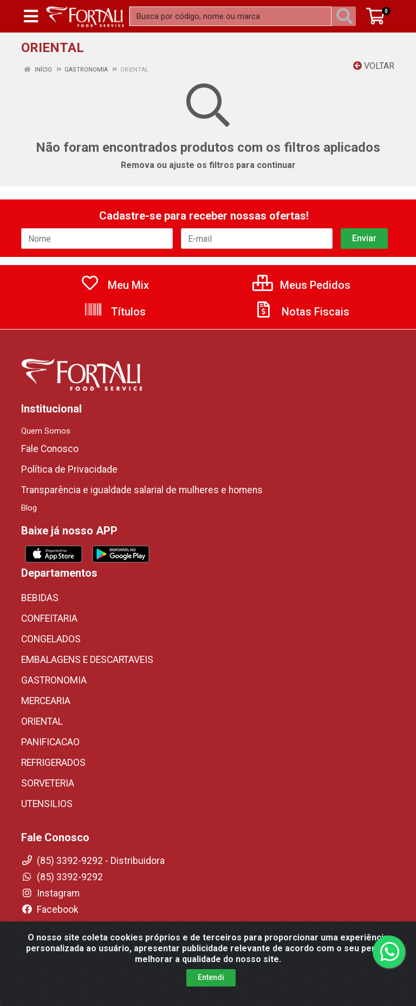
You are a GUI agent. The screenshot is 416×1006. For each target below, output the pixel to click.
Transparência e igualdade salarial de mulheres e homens (142, 490)
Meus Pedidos (301, 285)
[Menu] (31, 16)
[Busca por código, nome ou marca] (230, 16)
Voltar (373, 66)
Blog (29, 508)
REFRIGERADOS (53, 762)
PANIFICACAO (50, 742)
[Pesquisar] (346, 16)
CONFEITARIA (49, 618)
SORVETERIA (47, 783)
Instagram (50, 893)
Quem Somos (45, 431)
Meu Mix (114, 285)
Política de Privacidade (69, 469)
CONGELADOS (51, 639)
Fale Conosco (50, 448)
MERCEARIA (45, 700)
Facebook (50, 909)
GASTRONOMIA (54, 680)
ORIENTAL (42, 721)
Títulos (114, 311)
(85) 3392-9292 (62, 877)
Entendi (211, 995)
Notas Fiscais (301, 311)
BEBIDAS (39, 597)
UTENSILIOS (47, 803)
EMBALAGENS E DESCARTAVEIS (87, 659)
